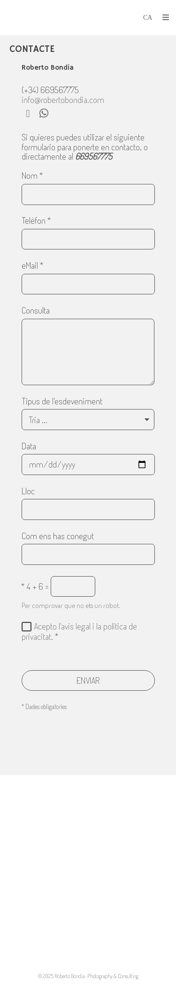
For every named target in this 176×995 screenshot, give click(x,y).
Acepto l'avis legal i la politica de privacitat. (79, 631)
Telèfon (36, 221)
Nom (32, 176)
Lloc (28, 491)
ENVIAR (88, 680)
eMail (33, 266)
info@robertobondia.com (63, 99)
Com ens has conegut (58, 536)
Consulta (36, 311)
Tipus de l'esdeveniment (62, 401)
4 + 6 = (35, 587)
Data (29, 446)
